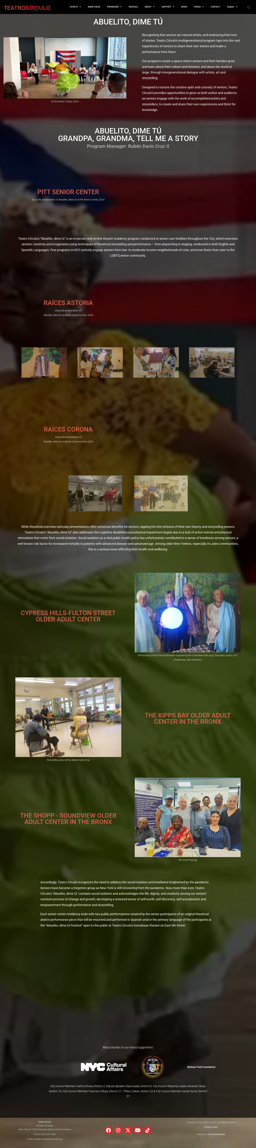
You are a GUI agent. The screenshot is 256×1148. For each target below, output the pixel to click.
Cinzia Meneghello (216, 1134)
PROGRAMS (114, 6)
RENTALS (133, 7)
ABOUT (150, 6)
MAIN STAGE (94, 7)
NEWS (184, 7)
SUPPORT (168, 6)
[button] (249, 7)
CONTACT (215, 7)
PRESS (199, 6)
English (232, 6)
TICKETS (75, 6)
